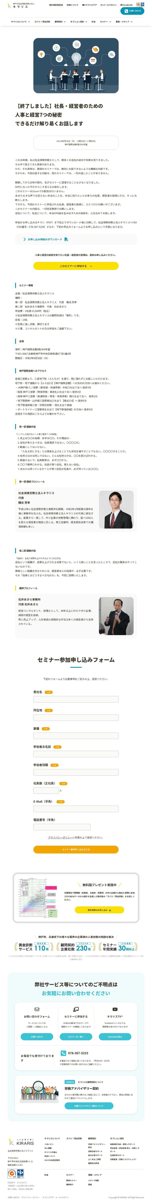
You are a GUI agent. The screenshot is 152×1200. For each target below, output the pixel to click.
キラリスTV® (89, 4)
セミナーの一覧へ (76, 1032)
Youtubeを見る (115, 1032)
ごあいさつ (48, 1140)
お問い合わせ (132, 11)
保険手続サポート (95, 1147)
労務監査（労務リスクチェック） (123, 1155)
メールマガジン (109, 4)
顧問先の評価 (93, 1159)
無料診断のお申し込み (99, 910)
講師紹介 (69, 1180)
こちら (38, 413)
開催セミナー (71, 1176)
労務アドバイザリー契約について (89, 1101)
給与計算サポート (95, 1151)
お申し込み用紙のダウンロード (45, 239)
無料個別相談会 (56, 4)
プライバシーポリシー (60, 837)
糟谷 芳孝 (71, 302)
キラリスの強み (50, 1148)
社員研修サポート (117, 1151)
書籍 (90, 1180)
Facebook (126, 4)
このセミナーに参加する (76, 266)
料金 (94, 21)
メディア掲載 (93, 1176)
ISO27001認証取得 (52, 1156)
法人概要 (48, 1143)
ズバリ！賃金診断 (42, 21)
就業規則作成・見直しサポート (122, 1140)
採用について (72, 4)
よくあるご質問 (94, 1155)
